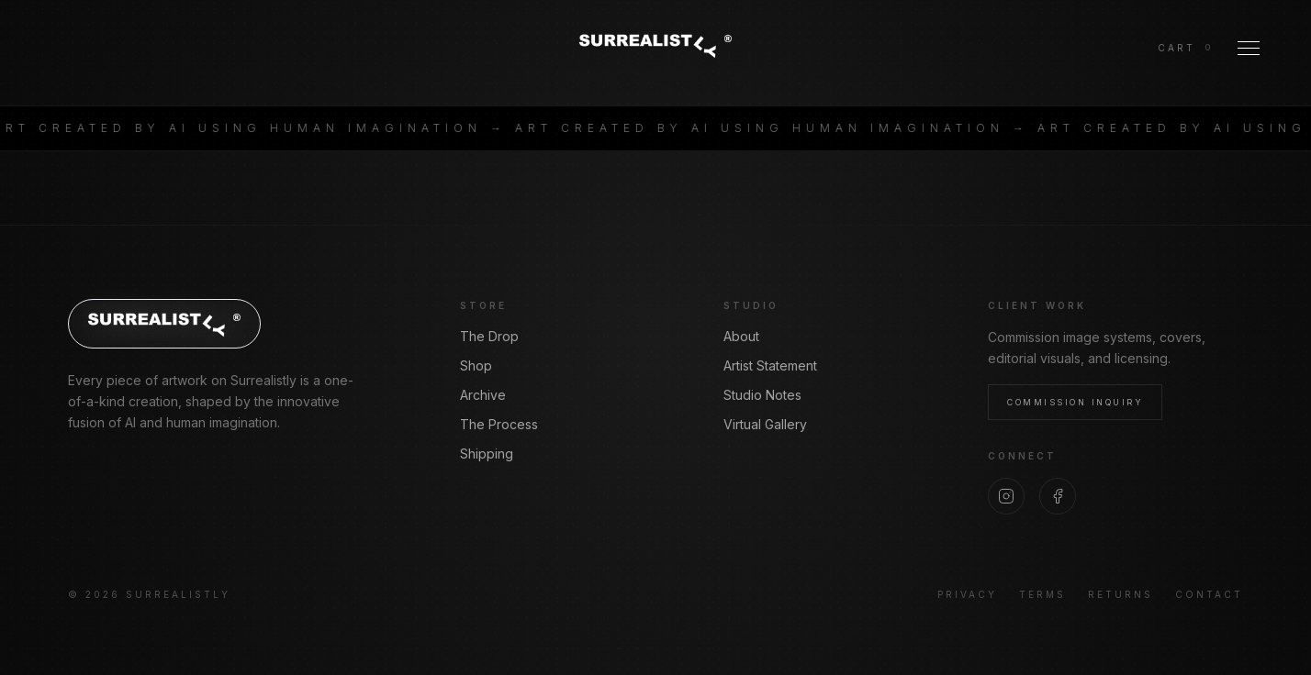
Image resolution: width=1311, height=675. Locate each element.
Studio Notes (762, 395)
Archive (483, 395)
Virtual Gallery (765, 424)
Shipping (486, 453)
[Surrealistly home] (655, 45)
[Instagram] (1006, 496)
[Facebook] (1057, 496)
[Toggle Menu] (1248, 47)
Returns (1120, 594)
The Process (499, 424)
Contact (1209, 594)
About (741, 336)
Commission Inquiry (1075, 402)
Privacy (967, 594)
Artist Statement (770, 365)
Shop (476, 365)
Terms (1042, 594)
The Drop (489, 336)
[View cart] (1185, 48)
